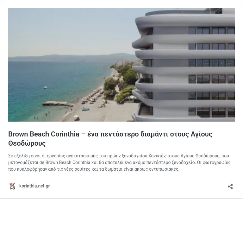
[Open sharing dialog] (230, 184)
